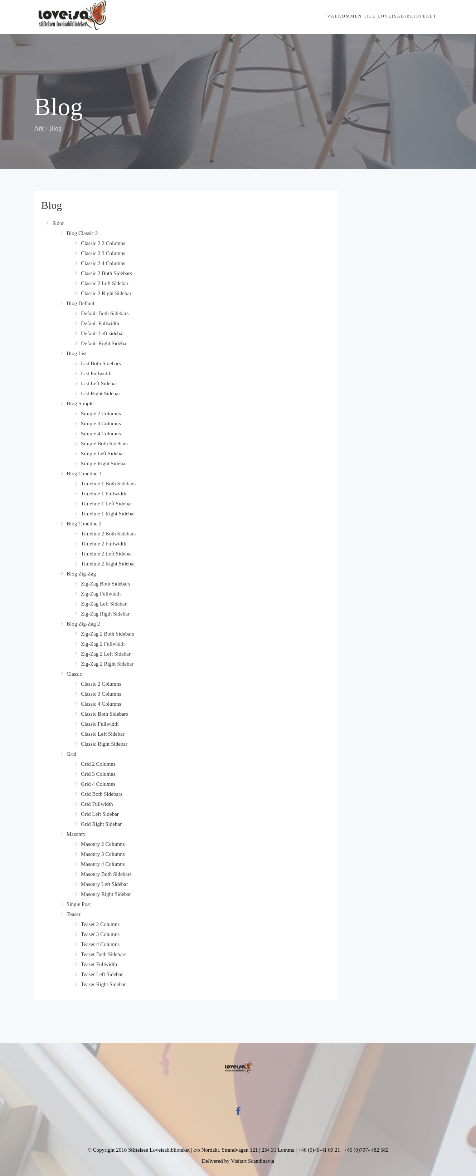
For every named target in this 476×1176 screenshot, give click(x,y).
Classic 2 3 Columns (103, 253)
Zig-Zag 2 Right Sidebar (107, 664)
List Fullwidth (96, 373)
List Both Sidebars (101, 363)
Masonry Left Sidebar (104, 884)
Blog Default (80, 303)
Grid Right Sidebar (101, 824)
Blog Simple (80, 403)
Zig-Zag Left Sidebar (103, 604)
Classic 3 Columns (101, 694)
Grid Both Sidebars (101, 794)
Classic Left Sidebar (103, 734)
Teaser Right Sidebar (103, 984)
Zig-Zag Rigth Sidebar (105, 614)
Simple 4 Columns (101, 433)
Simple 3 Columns (101, 423)
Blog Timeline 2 (84, 523)
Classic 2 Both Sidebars (106, 273)
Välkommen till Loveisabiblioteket (382, 16)
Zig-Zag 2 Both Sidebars (107, 634)
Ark (39, 128)
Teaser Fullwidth (99, 964)
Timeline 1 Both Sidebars (108, 483)
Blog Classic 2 (82, 233)
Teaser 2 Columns (100, 924)
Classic (74, 674)
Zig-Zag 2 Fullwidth (103, 644)
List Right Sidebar (100, 393)
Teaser (74, 914)
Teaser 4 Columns (100, 944)
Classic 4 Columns (101, 704)
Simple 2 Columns (101, 413)
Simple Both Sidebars (104, 443)
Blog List (77, 353)
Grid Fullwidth (97, 804)
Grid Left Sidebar (100, 814)
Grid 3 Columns (98, 774)
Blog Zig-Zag (81, 574)
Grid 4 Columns (98, 784)
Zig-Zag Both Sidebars (105, 584)
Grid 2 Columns (98, 764)
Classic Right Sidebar (104, 744)
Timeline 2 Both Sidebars (108, 533)
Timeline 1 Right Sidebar (108, 513)
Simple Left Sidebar (102, 453)
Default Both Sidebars (104, 313)
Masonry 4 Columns (103, 864)
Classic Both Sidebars (104, 714)
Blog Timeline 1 (84, 473)
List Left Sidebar (99, 383)
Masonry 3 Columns (103, 854)
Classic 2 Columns (101, 684)
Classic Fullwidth (99, 724)
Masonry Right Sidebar (106, 894)
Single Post (79, 904)
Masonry (76, 834)
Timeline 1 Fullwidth (103, 493)
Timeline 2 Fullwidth (103, 544)
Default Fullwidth (100, 323)
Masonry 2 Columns (103, 844)
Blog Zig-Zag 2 (83, 624)
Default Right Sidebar (104, 343)
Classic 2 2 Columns (103, 243)
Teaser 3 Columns (100, 934)
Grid (72, 754)
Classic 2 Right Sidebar (106, 293)
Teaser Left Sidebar (102, 974)
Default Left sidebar (102, 333)
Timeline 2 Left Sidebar (106, 554)
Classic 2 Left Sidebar (104, 283)
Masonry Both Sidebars (106, 874)
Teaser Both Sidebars (103, 954)
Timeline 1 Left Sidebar (106, 503)
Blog (51, 205)
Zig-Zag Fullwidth (101, 594)
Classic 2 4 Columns (103, 263)
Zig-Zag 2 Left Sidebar (106, 654)
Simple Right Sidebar (104, 463)
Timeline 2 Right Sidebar (108, 564)
